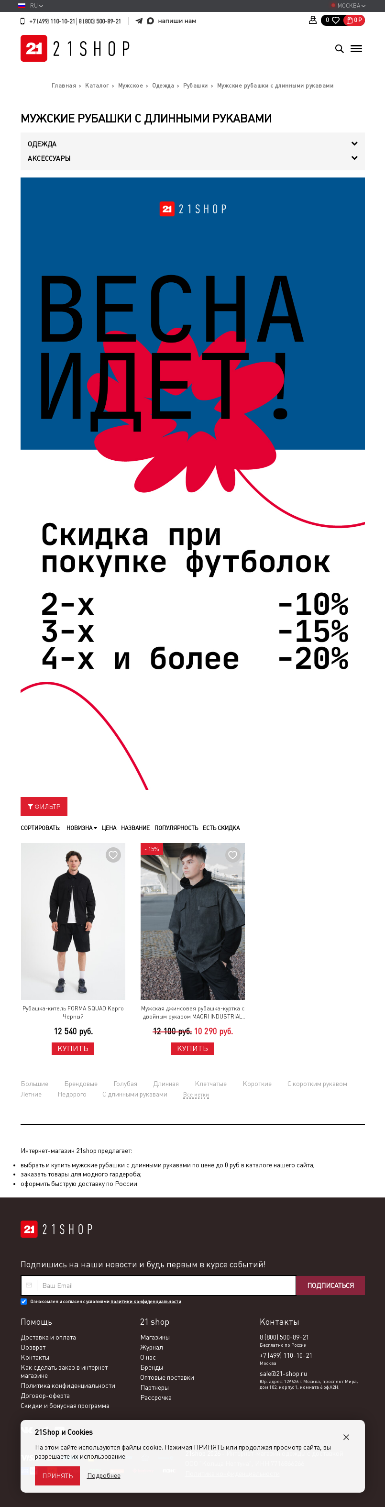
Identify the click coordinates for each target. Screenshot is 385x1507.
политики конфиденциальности (145, 1301)
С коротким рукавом (317, 1083)
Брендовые (81, 1083)
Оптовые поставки (167, 1377)
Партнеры (154, 1387)
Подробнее (104, 1475)
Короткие (257, 1083)
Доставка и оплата (48, 1337)
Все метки (196, 1094)
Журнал (151, 1347)
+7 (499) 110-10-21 (52, 21)
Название (135, 828)
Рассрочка (156, 1397)
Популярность (176, 828)
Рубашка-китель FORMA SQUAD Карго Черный (73, 1012)
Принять (57, 1476)
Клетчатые (211, 1083)
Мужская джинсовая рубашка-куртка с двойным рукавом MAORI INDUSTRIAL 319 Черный (192, 1013)
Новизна (81, 828)
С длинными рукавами (134, 1094)
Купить (72, 1048)
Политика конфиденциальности (68, 1385)
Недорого (72, 1094)
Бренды (151, 1367)
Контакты (35, 1357)
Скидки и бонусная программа (65, 1405)
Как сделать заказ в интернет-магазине (65, 1371)
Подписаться (330, 1285)
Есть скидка (221, 828)
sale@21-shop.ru (283, 1373)
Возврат (33, 1347)
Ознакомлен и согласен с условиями (105, 1301)
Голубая (125, 1083)
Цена (109, 828)
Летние (31, 1094)
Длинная (166, 1083)
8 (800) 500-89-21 (99, 21)
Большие (34, 1083)
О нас (148, 1357)
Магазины (155, 1337)
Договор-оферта (45, 1395)
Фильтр (44, 806)
